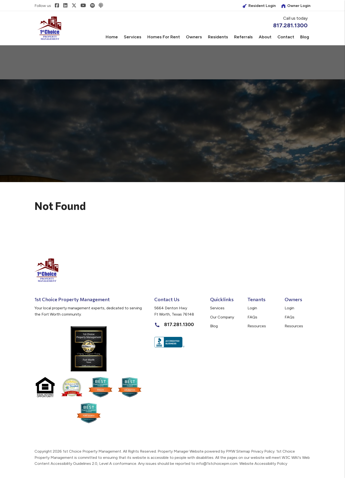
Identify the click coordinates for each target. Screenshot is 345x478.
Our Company (222, 317)
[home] (49, 28)
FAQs (252, 317)
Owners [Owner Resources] (194, 37)
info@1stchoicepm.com (217, 463)
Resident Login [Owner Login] (259, 5)
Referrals (243, 37)
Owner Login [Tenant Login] (296, 5)
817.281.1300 (290, 25)
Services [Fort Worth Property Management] (132, 37)
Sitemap (243, 451)
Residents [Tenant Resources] (218, 37)
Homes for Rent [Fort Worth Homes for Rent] (163, 37)
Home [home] (112, 37)
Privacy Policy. (263, 451)
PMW (230, 451)
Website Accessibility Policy (263, 463)
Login (252, 308)
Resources (256, 326)
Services (217, 308)
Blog (304, 37)
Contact (285, 37)
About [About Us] (265, 37)
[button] (57, 5)
